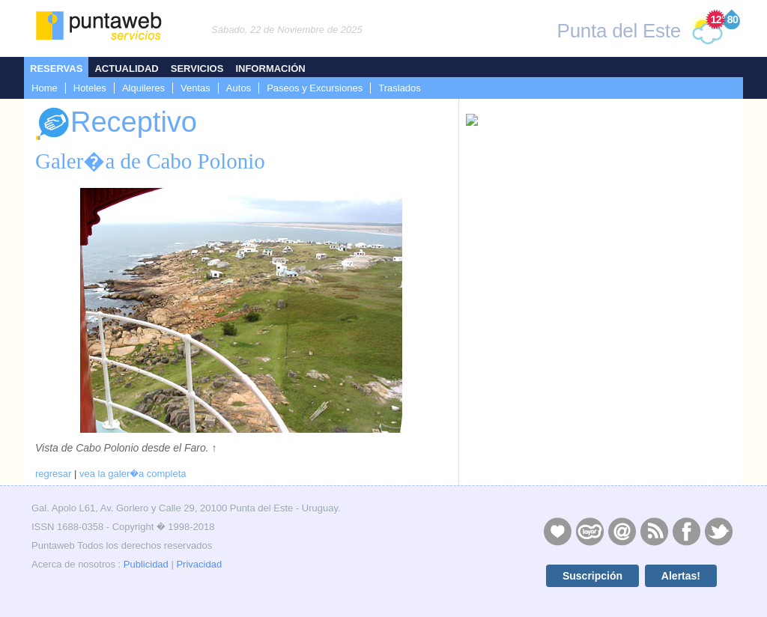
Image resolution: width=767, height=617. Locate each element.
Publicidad (146, 564)
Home (44, 88)
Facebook (686, 531)
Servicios (197, 68)
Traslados (399, 88)
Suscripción (592, 576)
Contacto (622, 531)
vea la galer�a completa (133, 473)
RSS (654, 531)
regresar (53, 473)
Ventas (195, 88)
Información (270, 68)
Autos (238, 88)
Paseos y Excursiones (315, 88)
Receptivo (116, 124)
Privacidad (199, 564)
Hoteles (89, 88)
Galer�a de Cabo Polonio (150, 161)
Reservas (56, 68)
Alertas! (680, 576)
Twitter (718, 531)
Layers (589, 531)
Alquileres (143, 88)
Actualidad (126, 68)
